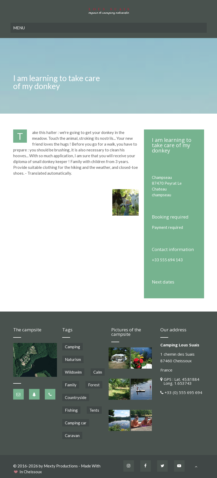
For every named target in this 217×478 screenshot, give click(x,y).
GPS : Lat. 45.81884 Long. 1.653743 (179, 381)
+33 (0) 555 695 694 (183, 392)
